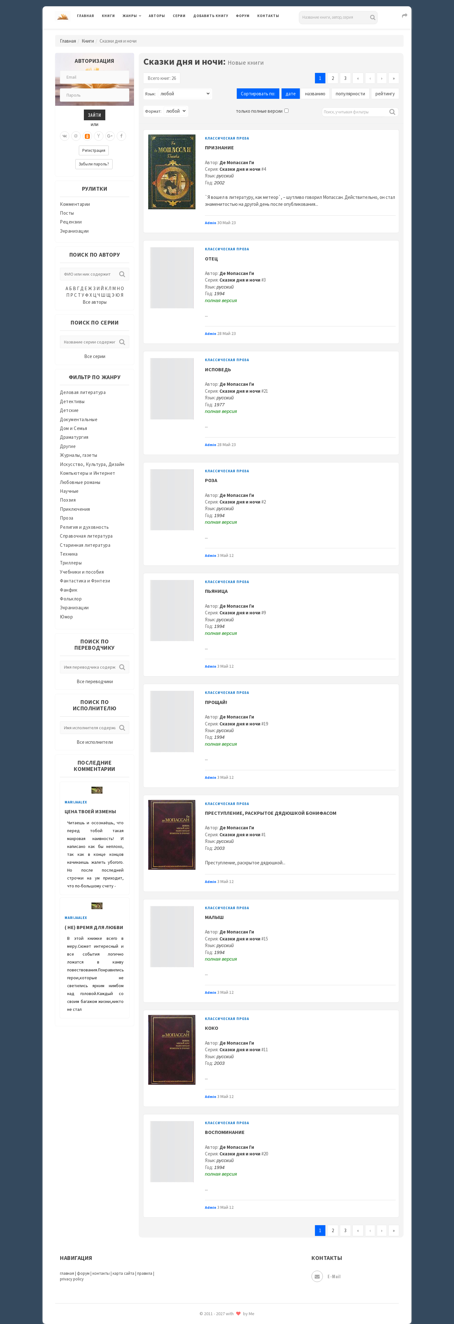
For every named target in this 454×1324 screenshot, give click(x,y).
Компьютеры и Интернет (87, 473)
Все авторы (95, 302)
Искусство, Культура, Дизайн (92, 464)
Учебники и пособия (82, 572)
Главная (85, 16)
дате (291, 94)
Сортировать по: (258, 94)
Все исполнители (95, 742)
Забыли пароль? (94, 164)
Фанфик (68, 590)
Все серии (94, 356)
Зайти (94, 114)
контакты (101, 1273)
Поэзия (68, 500)
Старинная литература (85, 545)
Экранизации (74, 231)
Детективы (72, 401)
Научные (69, 491)
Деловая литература (83, 392)
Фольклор (71, 599)
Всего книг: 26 (162, 78)
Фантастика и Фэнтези (85, 581)
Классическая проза (227, 138)
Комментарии (75, 204)
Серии (179, 16)
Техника (69, 554)
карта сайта (123, 1273)
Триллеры (71, 563)
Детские (69, 410)
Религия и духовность (84, 527)
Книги (108, 16)
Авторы (157, 16)
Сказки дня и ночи (239, 169)
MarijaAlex (76, 802)
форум (83, 1273)
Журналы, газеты (78, 455)
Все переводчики (95, 681)
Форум (243, 16)
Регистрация (93, 150)
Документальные (78, 419)
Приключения (75, 509)
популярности (350, 94)
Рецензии (71, 222)
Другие (68, 446)
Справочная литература (86, 536)
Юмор (66, 617)
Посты (67, 213)
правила (144, 1273)
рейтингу (385, 94)
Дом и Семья (73, 428)
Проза (66, 518)
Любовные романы (80, 482)
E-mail (325, 1276)
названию (315, 94)
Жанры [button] (130, 16)
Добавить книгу (210, 16)
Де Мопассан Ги (236, 162)
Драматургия (74, 437)
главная (67, 1273)
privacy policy (72, 1279)
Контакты (268, 16)
